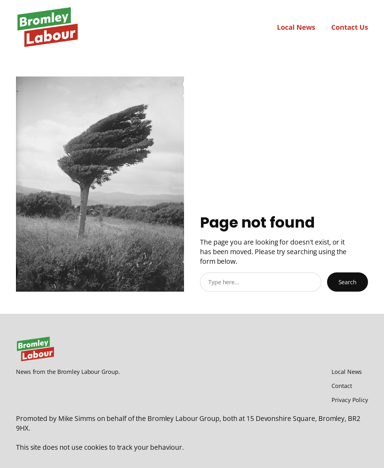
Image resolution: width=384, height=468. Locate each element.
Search (347, 282)
